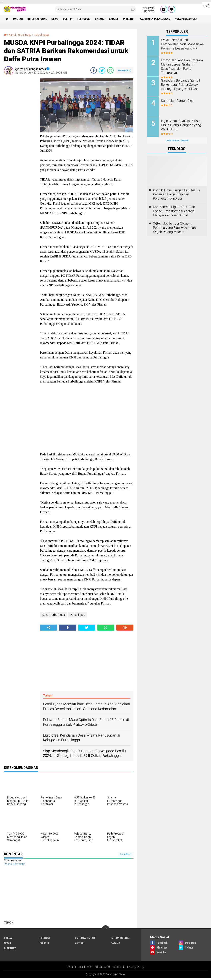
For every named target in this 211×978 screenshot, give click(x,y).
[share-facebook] (93, 70)
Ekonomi (45, 938)
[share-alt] (48, 628)
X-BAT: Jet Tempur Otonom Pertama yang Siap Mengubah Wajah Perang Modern (174, 228)
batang (99, 18)
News (54, 18)
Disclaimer (85, 966)
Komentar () (124, 70)
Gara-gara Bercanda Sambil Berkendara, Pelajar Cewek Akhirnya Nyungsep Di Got (180, 85)
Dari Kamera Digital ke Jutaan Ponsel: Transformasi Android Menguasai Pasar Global (174, 211)
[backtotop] (106, 929)
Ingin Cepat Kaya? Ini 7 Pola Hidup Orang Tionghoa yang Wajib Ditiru (181, 125)
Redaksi (71, 966)
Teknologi (83, 18)
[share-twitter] (102, 70)
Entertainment (85, 938)
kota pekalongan (186, 18)
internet (129, 18)
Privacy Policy (135, 966)
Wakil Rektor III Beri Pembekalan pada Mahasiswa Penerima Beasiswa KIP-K (182, 44)
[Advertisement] (20, 138)
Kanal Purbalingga (20, 34)
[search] (95, 9)
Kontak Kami (102, 966)
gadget (113, 18)
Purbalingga (41, 34)
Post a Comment (14, 864)
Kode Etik (119, 966)
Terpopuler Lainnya (177, 140)
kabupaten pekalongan (155, 18)
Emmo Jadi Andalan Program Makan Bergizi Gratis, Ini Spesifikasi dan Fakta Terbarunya (182, 66)
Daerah (18, 18)
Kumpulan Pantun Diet (177, 101)
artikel (80, 943)
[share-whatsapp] (110, 70)
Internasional (37, 18)
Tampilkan (125, 854)
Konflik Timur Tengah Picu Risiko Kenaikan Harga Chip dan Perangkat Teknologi (176, 194)
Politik (67, 18)
